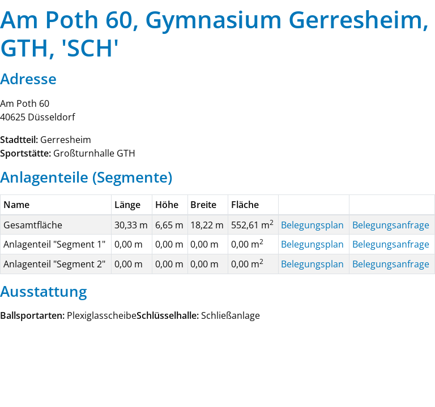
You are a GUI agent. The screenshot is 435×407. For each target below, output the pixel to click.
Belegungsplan (312, 225)
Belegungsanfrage (390, 225)
